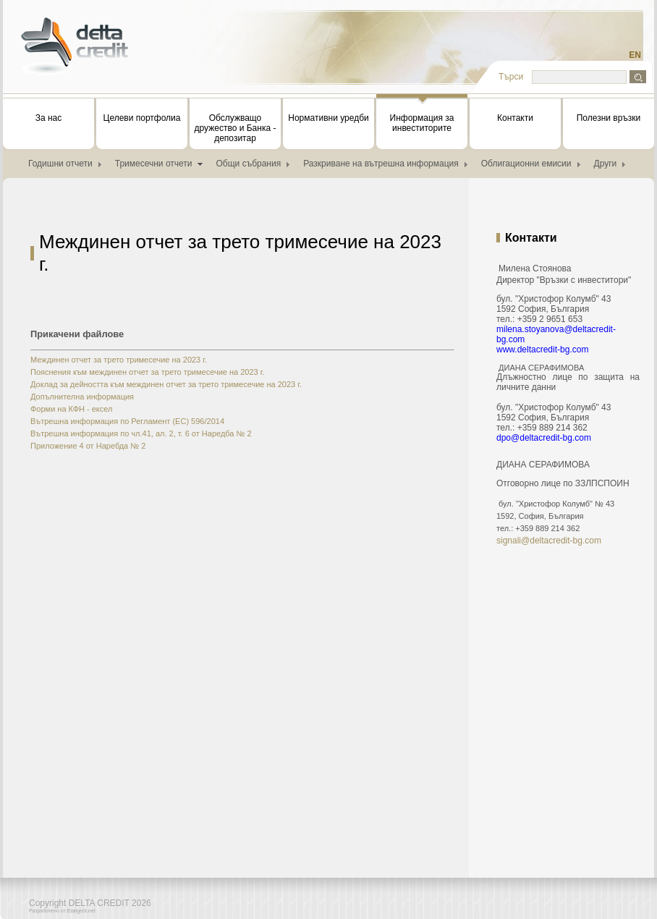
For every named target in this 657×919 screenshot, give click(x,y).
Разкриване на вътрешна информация (381, 163)
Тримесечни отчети (153, 163)
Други (605, 163)
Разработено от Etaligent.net (62, 910)
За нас (48, 118)
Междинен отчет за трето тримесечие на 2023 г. (118, 359)
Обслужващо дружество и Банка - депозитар (235, 128)
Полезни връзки (609, 118)
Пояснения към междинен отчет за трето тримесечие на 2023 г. (147, 372)
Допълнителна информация (82, 396)
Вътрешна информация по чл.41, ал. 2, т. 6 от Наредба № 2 (141, 433)
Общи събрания (248, 163)
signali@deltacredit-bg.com (548, 540)
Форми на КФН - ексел (71, 409)
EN (635, 55)
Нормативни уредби (328, 118)
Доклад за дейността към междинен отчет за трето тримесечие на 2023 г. (166, 384)
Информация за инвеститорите (421, 115)
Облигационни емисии (526, 163)
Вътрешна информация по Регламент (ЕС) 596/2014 (127, 421)
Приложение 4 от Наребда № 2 (87, 445)
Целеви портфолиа (142, 118)
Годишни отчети (60, 163)
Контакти (515, 118)
